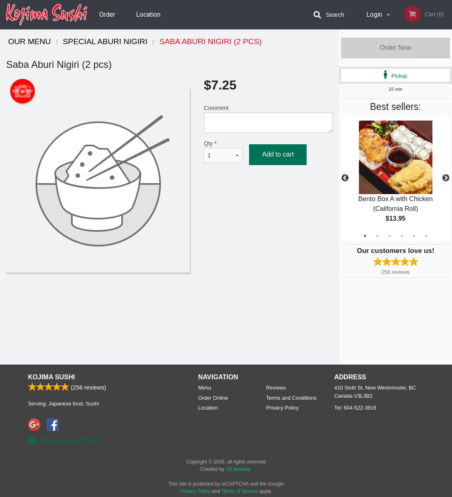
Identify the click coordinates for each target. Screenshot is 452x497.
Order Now (395, 47)
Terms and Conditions (291, 398)
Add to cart (278, 154)
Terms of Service (239, 491)
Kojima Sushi (51, 377)
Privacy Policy (282, 408)
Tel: (355, 408)
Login (374, 14)
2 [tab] (377, 236)
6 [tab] (426, 236)
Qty (223, 151)
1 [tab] (365, 236)
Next (446, 178)
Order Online (108, 20)
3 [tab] (389, 236)
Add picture (22, 91)
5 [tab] (414, 236)
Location (148, 14)
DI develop (238, 469)
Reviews (276, 388)
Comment (268, 119)
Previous (345, 178)
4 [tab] (402, 236)
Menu (204, 388)
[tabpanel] (395, 178)
